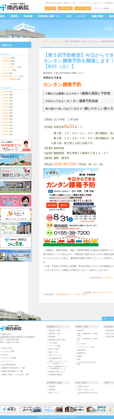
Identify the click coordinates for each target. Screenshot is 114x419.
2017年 (6, 119)
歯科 (79, 359)
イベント (6, 64)
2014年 (6, 128)
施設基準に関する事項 (57, 340)
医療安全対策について (57, 372)
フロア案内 (53, 343)
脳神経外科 (81, 353)
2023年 (6, 101)
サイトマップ (7, 361)
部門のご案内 (54, 349)
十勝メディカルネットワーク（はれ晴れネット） (59, 362)
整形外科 (80, 330)
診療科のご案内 (82, 327)
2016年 (6, 122)
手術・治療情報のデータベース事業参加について (59, 367)
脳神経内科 (81, 350)
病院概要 (52, 337)
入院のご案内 (81, 383)
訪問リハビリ (54, 393)
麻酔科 (79, 356)
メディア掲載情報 (10, 79)
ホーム (46, 41)
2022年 (6, 104)
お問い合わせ (65, 8)
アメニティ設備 (54, 346)
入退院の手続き (83, 386)
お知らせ (56, 41)
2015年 (6, 125)
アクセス (51, 8)
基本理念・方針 (54, 334)
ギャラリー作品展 (9, 358)
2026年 (6, 92)
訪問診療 (52, 386)
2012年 (6, 134)
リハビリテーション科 (85, 347)
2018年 (6, 116)
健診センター (54, 352)
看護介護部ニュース (11, 76)
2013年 (6, 131)
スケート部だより (10, 67)
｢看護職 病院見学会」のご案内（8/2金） (71, 294)
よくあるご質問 (83, 8)
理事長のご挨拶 (54, 330)
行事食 (5, 73)
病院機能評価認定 (55, 375)
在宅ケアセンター (55, 355)
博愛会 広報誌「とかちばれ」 (14, 374)
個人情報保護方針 (9, 365)
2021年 (6, 107)
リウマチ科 (81, 344)
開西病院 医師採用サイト (12, 368)
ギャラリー (7, 70)
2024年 (6, 98)
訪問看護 (52, 390)
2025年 (6, 95)
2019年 (6, 113)
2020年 (6, 110)
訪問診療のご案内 (54, 383)
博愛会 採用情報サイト (11, 371)
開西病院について (54, 327)
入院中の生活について (85, 390)
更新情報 (6, 61)
